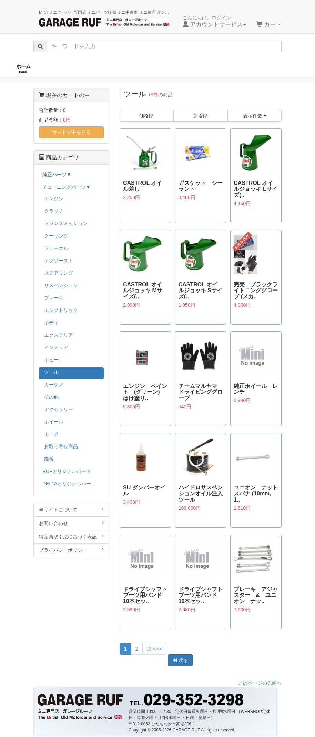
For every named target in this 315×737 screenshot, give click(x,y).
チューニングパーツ (160, 69)
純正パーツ (226, 69)
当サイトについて (71, 510)
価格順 (146, 115)
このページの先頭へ (260, 683)
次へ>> (154, 649)
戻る (180, 660)
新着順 (200, 115)
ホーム (23, 69)
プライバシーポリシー (71, 550)
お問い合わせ (71, 523)
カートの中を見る (71, 132)
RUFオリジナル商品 (84, 69)
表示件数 (254, 115)
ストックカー (284, 69)
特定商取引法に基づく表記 (71, 536)
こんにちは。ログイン (214, 21)
